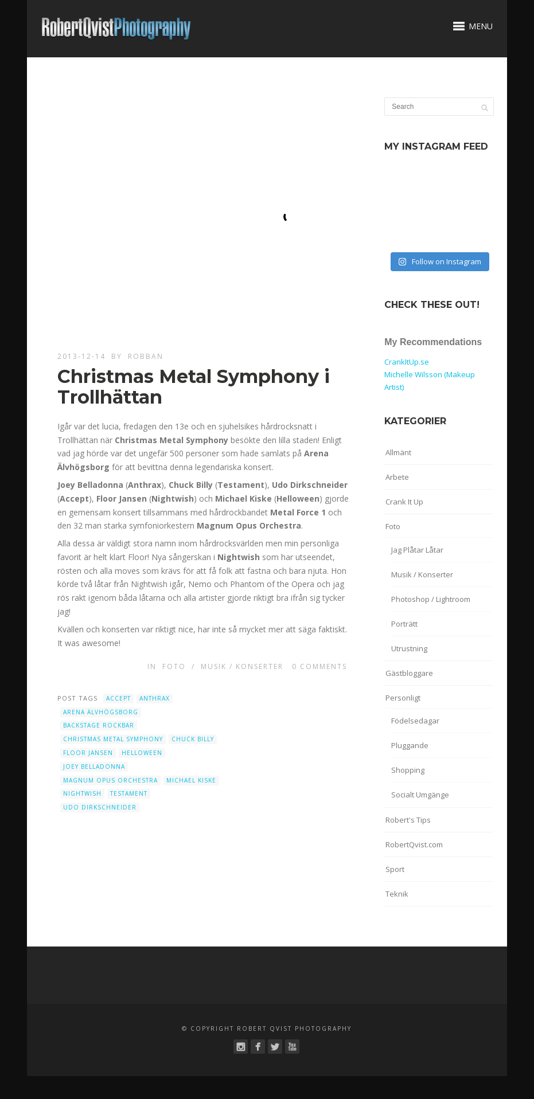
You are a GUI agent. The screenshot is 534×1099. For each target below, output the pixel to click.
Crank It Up (404, 501)
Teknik (396, 894)
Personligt (402, 698)
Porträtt (404, 624)
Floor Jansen (88, 753)
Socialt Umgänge (420, 794)
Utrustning (409, 648)
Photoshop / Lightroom (430, 599)
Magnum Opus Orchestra (110, 780)
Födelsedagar (415, 720)
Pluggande (409, 745)
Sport (394, 869)
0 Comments (319, 666)
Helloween (142, 753)
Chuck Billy (192, 739)
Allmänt (398, 452)
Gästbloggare (409, 673)
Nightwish (82, 793)
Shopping (407, 770)
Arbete (397, 477)
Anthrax (154, 698)
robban (145, 356)
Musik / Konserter (242, 666)
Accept (118, 698)
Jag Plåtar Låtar (417, 550)
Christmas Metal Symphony (113, 739)
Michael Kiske (191, 780)
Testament (128, 793)
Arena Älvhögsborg (100, 712)
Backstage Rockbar (98, 725)
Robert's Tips (408, 820)
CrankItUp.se (406, 362)
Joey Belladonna (94, 766)
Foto (174, 666)
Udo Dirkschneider (100, 807)
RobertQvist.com (414, 844)
